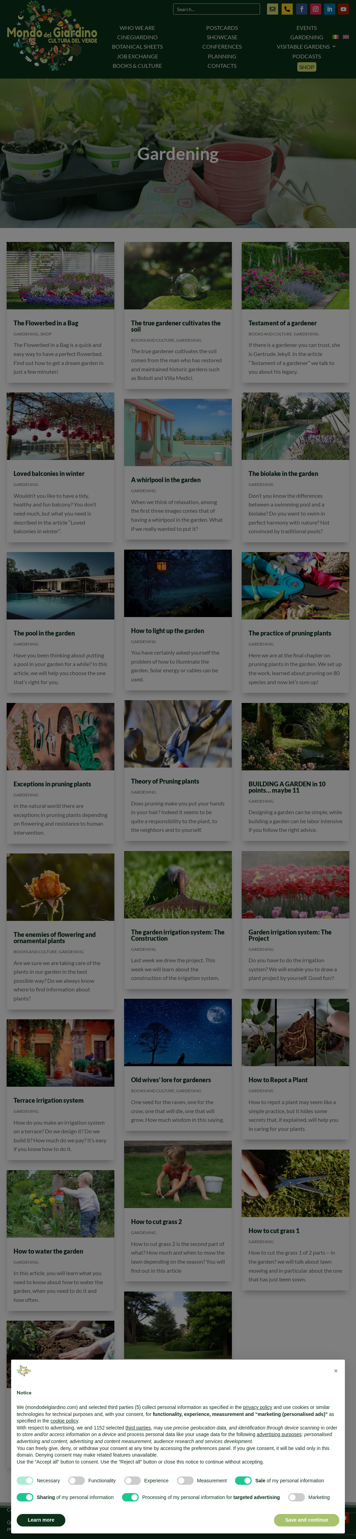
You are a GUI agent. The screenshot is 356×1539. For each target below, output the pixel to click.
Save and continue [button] (306, 1520)
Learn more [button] (41, 1520)
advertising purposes (279, 1434)
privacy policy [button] (257, 1407)
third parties (138, 1428)
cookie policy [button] (64, 1421)
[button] (335, 1370)
